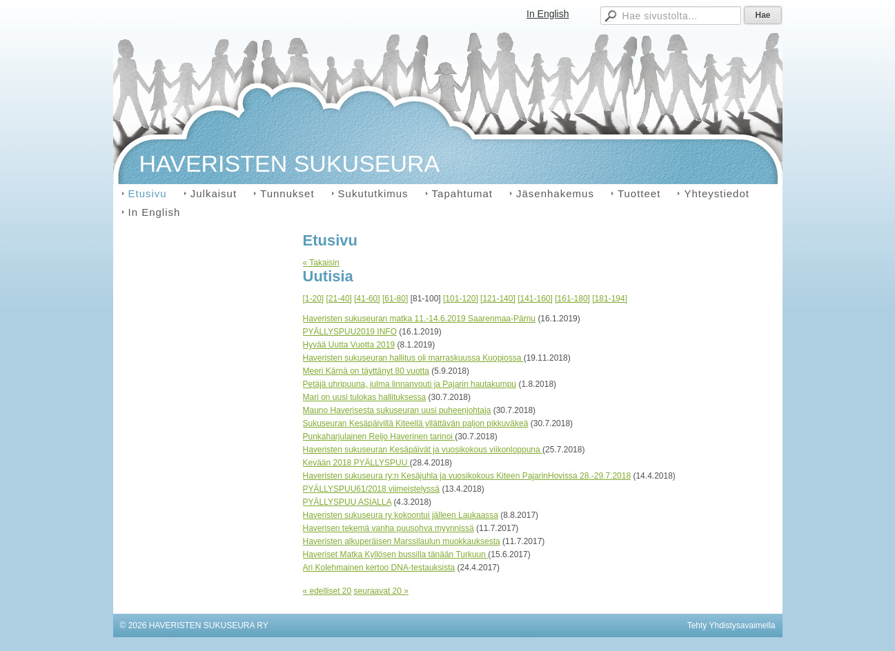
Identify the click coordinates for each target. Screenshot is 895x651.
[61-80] (395, 298)
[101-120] (460, 298)
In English (548, 13)
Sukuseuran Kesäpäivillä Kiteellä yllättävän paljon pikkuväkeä (416, 423)
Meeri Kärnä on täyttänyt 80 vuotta (366, 371)
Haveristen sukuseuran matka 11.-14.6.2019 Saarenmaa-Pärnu (419, 318)
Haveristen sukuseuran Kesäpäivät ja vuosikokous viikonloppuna (423, 449)
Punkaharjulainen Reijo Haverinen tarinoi (379, 436)
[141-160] (535, 298)
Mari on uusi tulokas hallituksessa (364, 397)
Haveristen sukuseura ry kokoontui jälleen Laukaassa (401, 515)
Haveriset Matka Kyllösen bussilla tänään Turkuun (396, 554)
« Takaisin (321, 263)
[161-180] (572, 298)
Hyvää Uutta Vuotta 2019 (349, 345)
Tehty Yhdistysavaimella (731, 625)
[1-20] (313, 298)
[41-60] (367, 298)
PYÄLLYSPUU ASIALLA (347, 502)
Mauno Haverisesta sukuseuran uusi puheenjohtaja (397, 410)
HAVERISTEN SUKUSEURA (289, 163)
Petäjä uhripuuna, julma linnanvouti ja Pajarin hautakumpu (410, 384)
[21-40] (339, 298)
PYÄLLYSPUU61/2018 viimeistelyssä (371, 489)
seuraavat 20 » (381, 591)
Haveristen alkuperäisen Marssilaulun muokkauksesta (401, 541)
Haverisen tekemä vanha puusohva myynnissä (388, 528)
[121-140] (497, 298)
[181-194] (609, 298)
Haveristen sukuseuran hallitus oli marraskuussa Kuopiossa (413, 358)
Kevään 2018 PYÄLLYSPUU (356, 463)
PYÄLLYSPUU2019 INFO (350, 332)
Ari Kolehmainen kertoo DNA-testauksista (379, 567)
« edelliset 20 (327, 591)
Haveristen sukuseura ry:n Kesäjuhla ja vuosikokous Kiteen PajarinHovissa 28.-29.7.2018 (467, 476)
